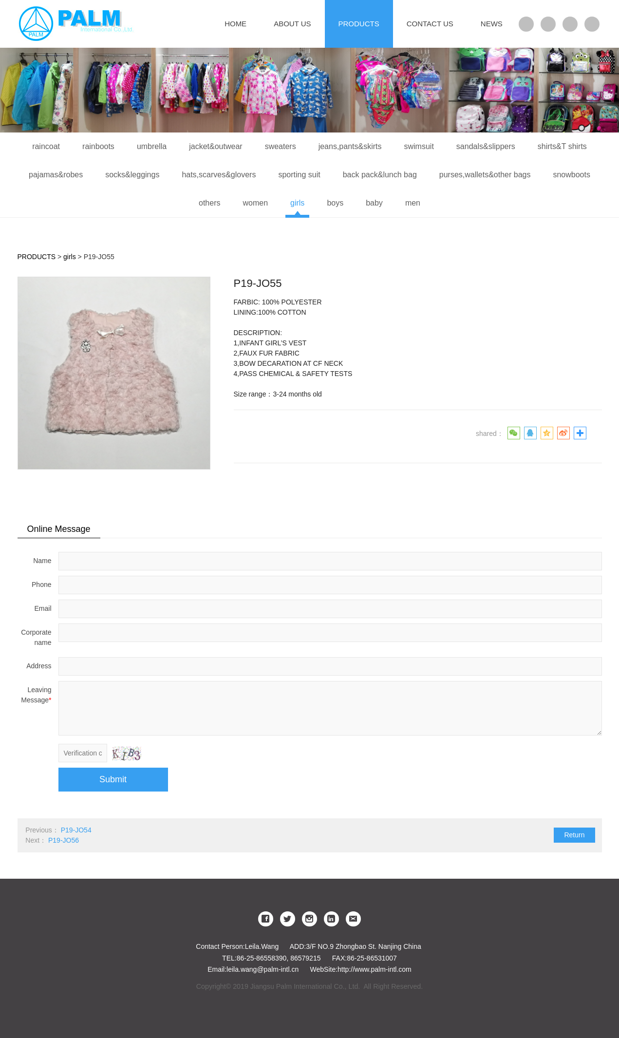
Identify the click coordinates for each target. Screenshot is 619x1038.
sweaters (280, 146)
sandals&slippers (485, 146)
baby (374, 203)
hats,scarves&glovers (219, 174)
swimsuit (419, 146)
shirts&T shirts (562, 146)
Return (574, 835)
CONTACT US (430, 23)
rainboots (98, 146)
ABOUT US (292, 23)
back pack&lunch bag (380, 174)
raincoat (46, 146)
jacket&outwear (215, 146)
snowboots (571, 174)
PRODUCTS (358, 23)
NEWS (492, 23)
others (209, 203)
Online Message (59, 529)
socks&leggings (132, 174)
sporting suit (299, 174)
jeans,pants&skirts (350, 146)
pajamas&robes (56, 174)
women (255, 203)
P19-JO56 (63, 840)
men (412, 203)
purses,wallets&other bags (485, 174)
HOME (235, 23)
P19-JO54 (76, 830)
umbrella (152, 146)
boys (335, 203)
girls (297, 203)
